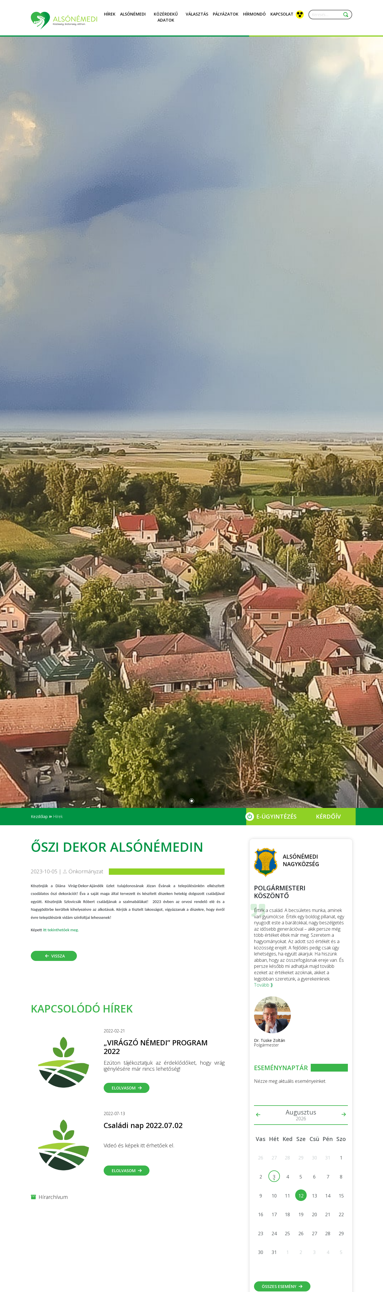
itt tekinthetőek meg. (61, 929)
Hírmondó (254, 17)
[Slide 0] (191, 800)
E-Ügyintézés (276, 816)
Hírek (109, 17)
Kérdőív (328, 816)
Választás (197, 17)
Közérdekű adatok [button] (166, 20)
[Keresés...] (328, 14)
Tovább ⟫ (263, 985)
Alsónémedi (133, 17)
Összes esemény (282, 1286)
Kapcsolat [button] (281, 17)
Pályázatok (225, 17)
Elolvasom (127, 1088)
